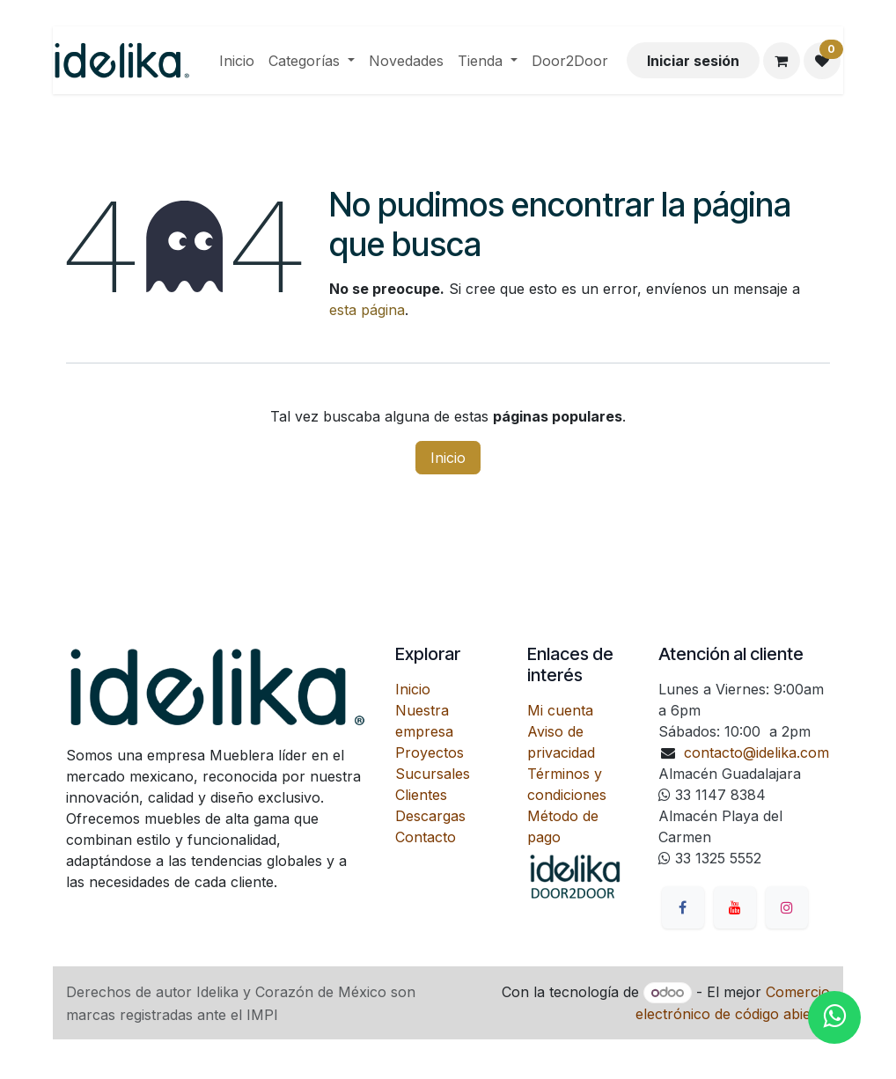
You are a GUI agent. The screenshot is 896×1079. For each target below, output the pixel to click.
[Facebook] (683, 907)
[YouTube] (735, 907)
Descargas (430, 816)
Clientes (421, 795)
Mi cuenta (560, 710)
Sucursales (432, 773)
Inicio (448, 457)
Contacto (425, 837)
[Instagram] (787, 907)
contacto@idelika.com (756, 752)
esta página (367, 310)
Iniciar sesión (693, 61)
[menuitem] (236, 60)
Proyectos (429, 752)
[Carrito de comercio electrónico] (781, 60)
